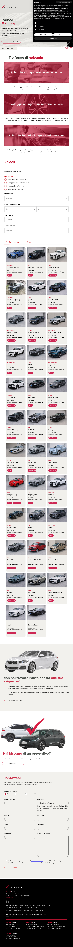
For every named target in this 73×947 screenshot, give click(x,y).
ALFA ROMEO (11, 363)
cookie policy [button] (58, 915)
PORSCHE (30, 623)
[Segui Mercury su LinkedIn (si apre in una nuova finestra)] (7, 902)
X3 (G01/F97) (32, 495)
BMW (29, 493)
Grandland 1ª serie (54, 300)
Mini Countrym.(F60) (35, 267)
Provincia (40, 799)
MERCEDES (10, 265)
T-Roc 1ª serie (12, 332)
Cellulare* (8, 833)
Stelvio (9, 365)
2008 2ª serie (53, 495)
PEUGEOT (51, 493)
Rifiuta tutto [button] (43, 940)
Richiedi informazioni (15, 700)
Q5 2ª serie (32, 300)
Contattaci (13, 764)
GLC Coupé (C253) (54, 332)
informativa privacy (37, 861)
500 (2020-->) (12, 495)
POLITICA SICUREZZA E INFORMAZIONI (33, 914)
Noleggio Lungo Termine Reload (18, 183)
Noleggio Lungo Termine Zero (18, 179)
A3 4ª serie (31, 365)
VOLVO (50, 265)
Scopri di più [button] (53, 943)
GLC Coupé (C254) (13, 300)
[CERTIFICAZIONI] (12, 911)
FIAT (8, 493)
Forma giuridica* (10, 792)
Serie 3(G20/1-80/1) (55, 593)
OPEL (49, 298)
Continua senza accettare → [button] (64, 907)
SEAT (29, 525)
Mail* (6, 824)
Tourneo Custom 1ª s (55, 560)
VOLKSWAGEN (11, 330)
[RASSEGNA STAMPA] (25, 911)
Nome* (7, 815)
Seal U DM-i (32, 430)
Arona (30, 527)
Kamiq (50, 430)
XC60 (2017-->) (53, 267)
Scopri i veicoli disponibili (11, 42)
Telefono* (41, 824)
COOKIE (15, 914)
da (7, 209)
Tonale (50, 527)
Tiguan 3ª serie (53, 365)
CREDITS (9, 916)
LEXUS (29, 590)
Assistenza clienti (8, 48)
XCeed (9, 593)
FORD (50, 395)
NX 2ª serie (32, 593)
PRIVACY (9, 914)
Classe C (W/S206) (13, 267)
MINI (29, 265)
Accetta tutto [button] (62, 940)
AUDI (29, 298)
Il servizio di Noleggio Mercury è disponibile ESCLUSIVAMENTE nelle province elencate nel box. (52, 808)
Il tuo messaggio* (44, 833)
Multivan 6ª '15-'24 (34, 560)
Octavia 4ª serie (12, 462)
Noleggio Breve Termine (16, 186)
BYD (29, 428)
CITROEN (9, 395)
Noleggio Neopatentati (15, 189)
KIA (8, 590)
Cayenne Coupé (33, 625)
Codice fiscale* (10, 799)
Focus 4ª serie (53, 397)
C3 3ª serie (11, 397)
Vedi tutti (11, 176)
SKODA (50, 428)
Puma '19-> (32, 462)
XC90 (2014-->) (33, 332)
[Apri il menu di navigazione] (70, 6)
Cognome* (41, 815)
